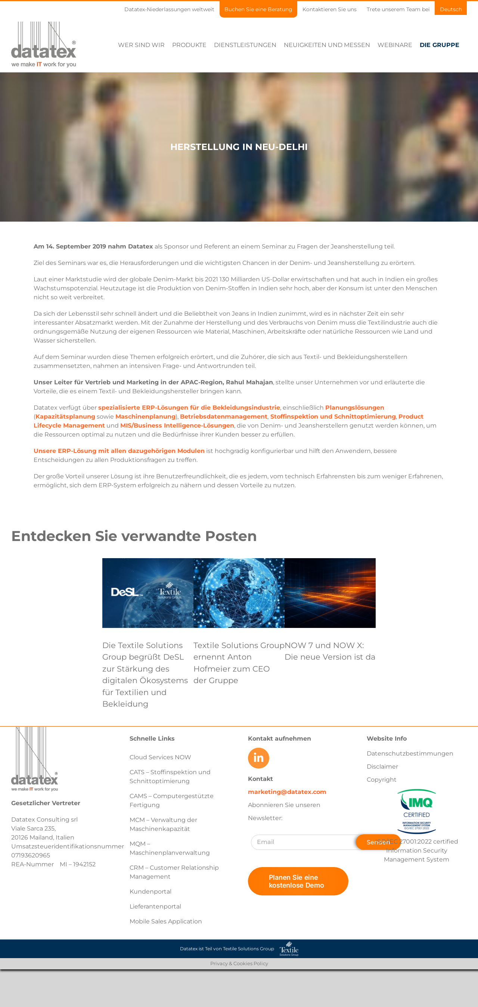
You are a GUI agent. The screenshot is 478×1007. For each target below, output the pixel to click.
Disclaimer (382, 766)
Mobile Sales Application (166, 921)
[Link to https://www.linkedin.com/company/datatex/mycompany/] (258, 758)
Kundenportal (150, 891)
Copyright (382, 779)
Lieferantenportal (155, 906)
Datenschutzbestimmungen (410, 753)
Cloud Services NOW (160, 757)
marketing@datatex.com (287, 791)
